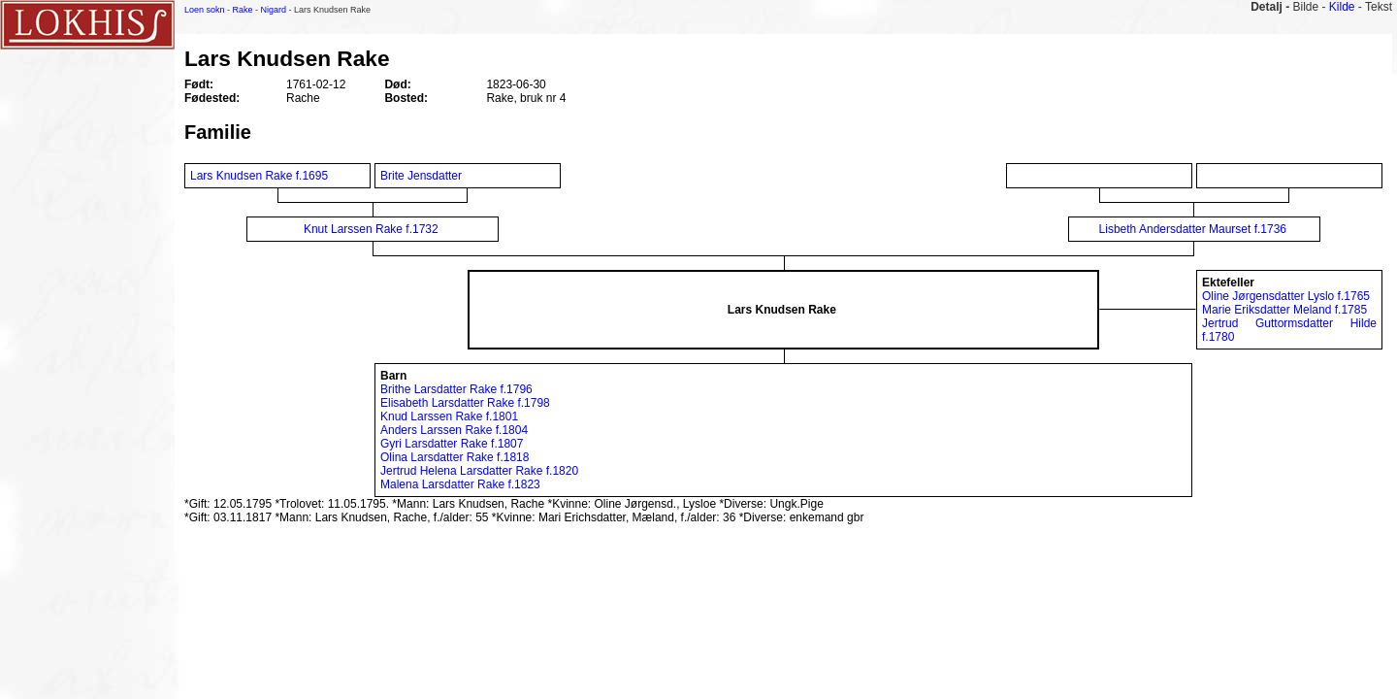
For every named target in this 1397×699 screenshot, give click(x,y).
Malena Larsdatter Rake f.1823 (460, 484)
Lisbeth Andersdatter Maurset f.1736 (1192, 229)
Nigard (274, 10)
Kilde (1342, 7)
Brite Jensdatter (422, 176)
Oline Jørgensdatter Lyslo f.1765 (1286, 296)
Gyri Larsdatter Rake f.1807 (451, 443)
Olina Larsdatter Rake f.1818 (454, 457)
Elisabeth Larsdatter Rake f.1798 (465, 403)
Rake (243, 10)
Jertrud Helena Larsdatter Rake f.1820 (479, 471)
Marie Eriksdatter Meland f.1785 (1284, 309)
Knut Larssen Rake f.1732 (371, 229)
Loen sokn (204, 10)
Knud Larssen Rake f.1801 (449, 416)
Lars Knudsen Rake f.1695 (259, 176)
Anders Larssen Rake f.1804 (454, 430)
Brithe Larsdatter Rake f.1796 (456, 389)
